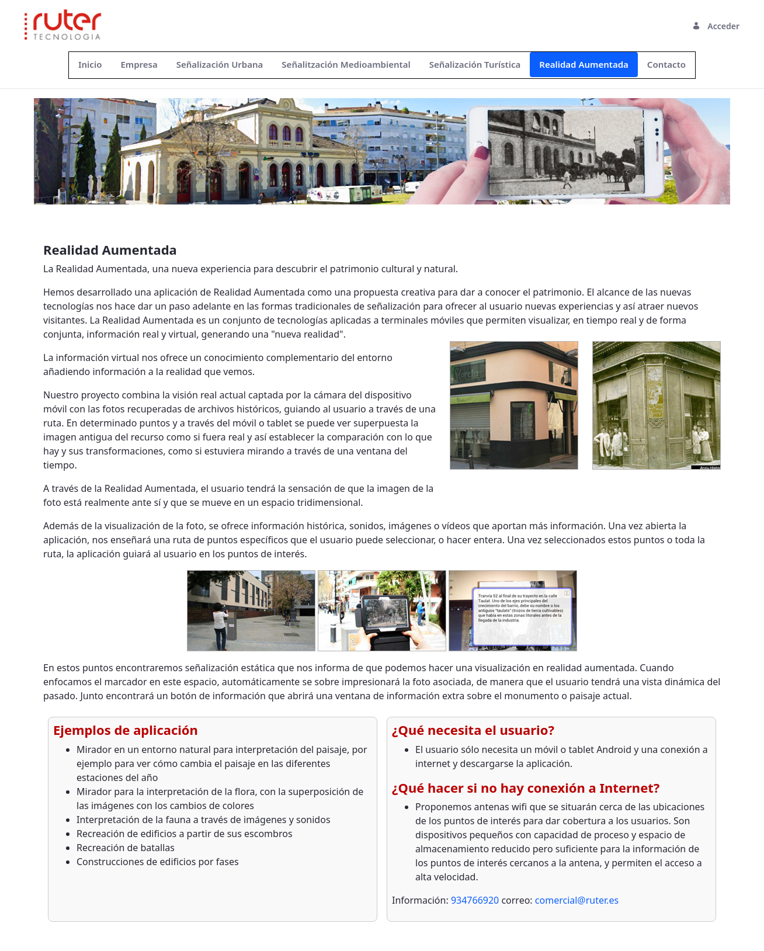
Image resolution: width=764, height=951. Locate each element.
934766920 (476, 900)
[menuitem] (90, 64)
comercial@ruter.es (577, 900)
